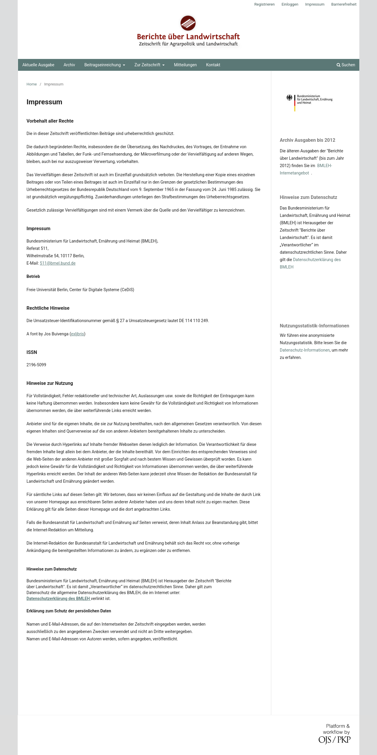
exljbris (77, 334)
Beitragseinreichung (103, 64)
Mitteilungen (185, 64)
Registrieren (264, 4)
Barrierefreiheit (344, 4)
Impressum (314, 4)
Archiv (69, 64)
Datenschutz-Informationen (305, 350)
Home (32, 84)
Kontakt (213, 64)
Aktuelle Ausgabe (38, 64)
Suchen (346, 64)
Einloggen (290, 4)
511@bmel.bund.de (57, 263)
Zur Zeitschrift (148, 64)
